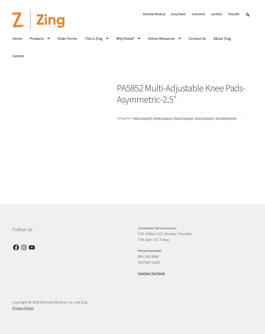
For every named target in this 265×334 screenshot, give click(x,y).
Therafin (233, 14)
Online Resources (161, 38)
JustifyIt (216, 14)
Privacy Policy (23, 308)
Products (37, 38)
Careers (18, 56)
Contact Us (197, 38)
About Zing (222, 38)
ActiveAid (198, 14)
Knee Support (142, 118)
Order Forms (67, 38)
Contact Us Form (151, 273)
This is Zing (94, 38)
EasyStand (178, 14)
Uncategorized (226, 118)
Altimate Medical (154, 14)
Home (17, 38)
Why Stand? (125, 38)
